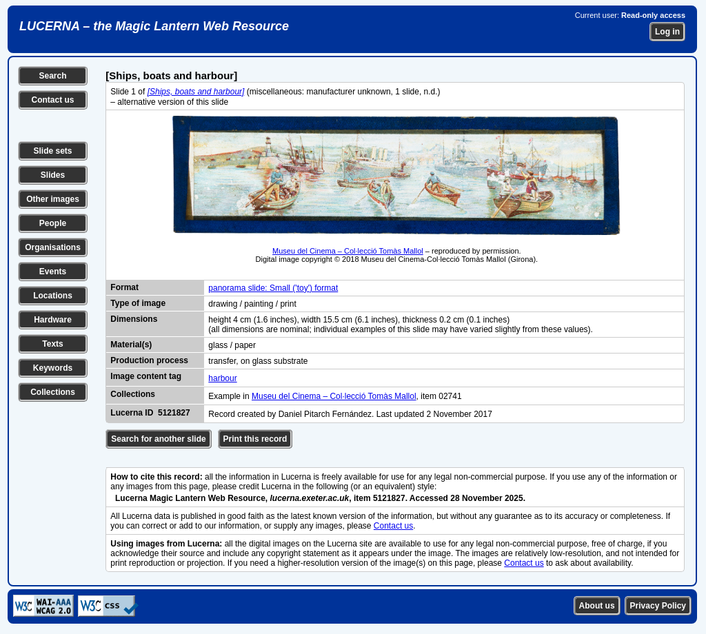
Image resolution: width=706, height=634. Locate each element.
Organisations (53, 247)
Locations (52, 295)
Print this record (255, 439)
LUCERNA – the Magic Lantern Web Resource (154, 26)
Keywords (52, 368)
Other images (52, 199)
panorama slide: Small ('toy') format (273, 288)
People (52, 223)
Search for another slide (158, 439)
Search (52, 76)
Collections (52, 392)
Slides (53, 175)
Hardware (53, 320)
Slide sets (52, 151)
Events (52, 271)
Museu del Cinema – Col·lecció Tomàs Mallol (347, 251)
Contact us (52, 100)
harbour (222, 378)
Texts (52, 344)
